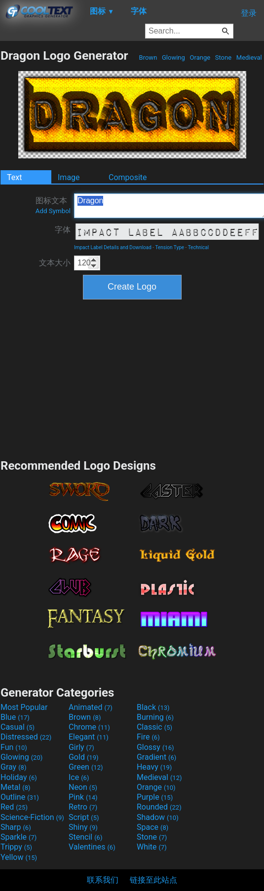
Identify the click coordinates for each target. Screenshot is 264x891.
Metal (15, 787)
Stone (223, 57)
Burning (155, 717)
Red (14, 807)
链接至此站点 (153, 880)
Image (69, 177)
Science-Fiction (32, 817)
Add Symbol (53, 211)
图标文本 (53, 205)
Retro (83, 807)
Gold (84, 757)
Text (14, 177)
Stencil (85, 837)
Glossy (155, 747)
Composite (128, 177)
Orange (200, 57)
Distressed (25, 737)
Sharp (15, 827)
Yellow (18, 857)
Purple (155, 797)
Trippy (16, 847)
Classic (154, 727)
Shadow (158, 817)
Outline (19, 797)
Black (153, 707)
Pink (83, 797)
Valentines (92, 847)
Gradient (156, 757)
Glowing (173, 57)
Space (152, 827)
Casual (17, 727)
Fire (148, 737)
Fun (13, 747)
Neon (83, 787)
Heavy (154, 767)
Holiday (18, 777)
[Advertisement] (132, 378)
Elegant (89, 737)
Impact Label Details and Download (112, 247)
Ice (79, 777)
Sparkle (18, 837)
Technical (198, 247)
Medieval (249, 57)
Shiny (83, 827)
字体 (63, 229)
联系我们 (102, 880)
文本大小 (55, 262)
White (152, 847)
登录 (249, 13)
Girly (81, 747)
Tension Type (169, 247)
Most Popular (24, 707)
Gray (13, 767)
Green (86, 767)
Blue (15, 717)
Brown (147, 57)
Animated (91, 707)
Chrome (89, 727)
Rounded (159, 807)
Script (84, 817)
